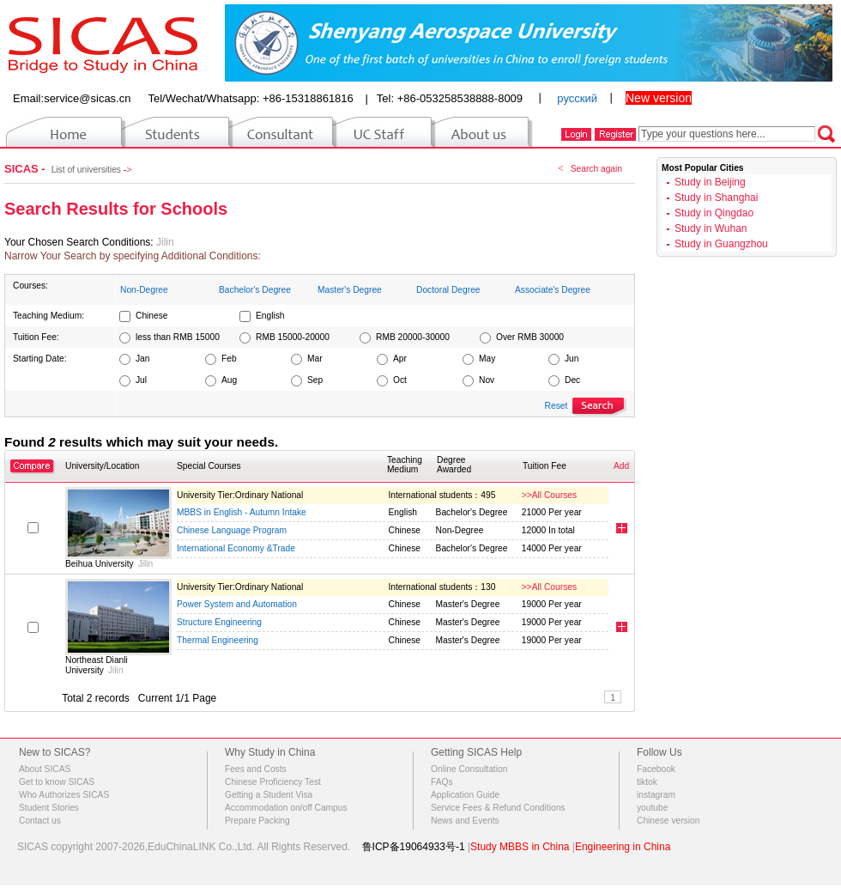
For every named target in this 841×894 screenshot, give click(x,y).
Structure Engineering (219, 622)
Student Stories (49, 807)
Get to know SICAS (56, 782)
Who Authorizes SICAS (64, 795)
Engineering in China (622, 847)
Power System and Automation (237, 604)
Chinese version (668, 820)
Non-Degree (144, 290)
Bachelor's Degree (255, 290)
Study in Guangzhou (721, 244)
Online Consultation (469, 769)
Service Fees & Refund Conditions (498, 807)
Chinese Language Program (232, 530)
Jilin (165, 242)
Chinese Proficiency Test (273, 782)
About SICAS (44, 769)
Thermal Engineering (217, 640)
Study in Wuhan (711, 228)
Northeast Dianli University (96, 665)
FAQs (442, 782)
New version (659, 98)
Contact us (40, 820)
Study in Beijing (710, 182)
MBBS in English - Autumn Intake (241, 512)
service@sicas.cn (87, 98)
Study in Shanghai (716, 198)
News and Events (465, 820)
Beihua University (99, 564)
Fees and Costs (256, 769)
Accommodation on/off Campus (286, 807)
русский (577, 98)
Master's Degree (350, 290)
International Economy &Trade (236, 548)
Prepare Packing (257, 820)
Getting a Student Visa (268, 795)
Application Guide (465, 795)
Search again (596, 168)
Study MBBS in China (519, 847)
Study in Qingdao (714, 213)
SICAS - (26, 168)
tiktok (647, 782)
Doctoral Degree (448, 290)
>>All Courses (549, 495)
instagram (656, 795)
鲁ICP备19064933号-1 (413, 847)
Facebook (656, 769)
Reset (556, 406)
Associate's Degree (552, 290)
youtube (652, 807)
